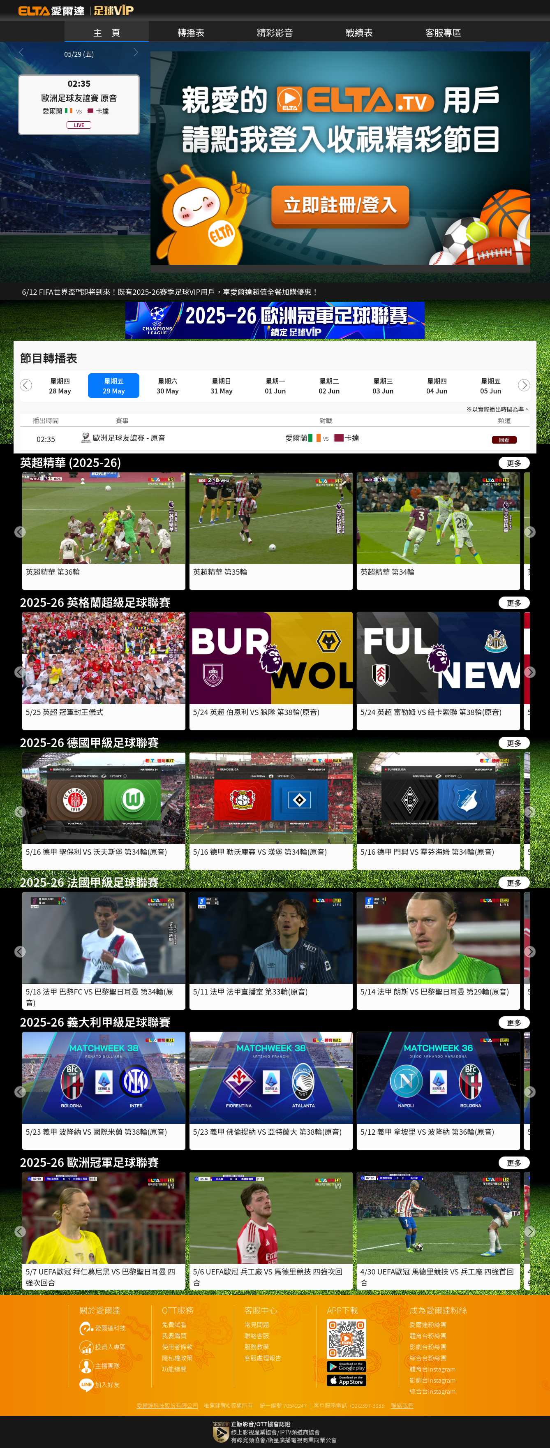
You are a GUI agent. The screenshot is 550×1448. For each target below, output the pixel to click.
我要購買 (174, 1335)
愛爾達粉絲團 (427, 1324)
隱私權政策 (177, 1358)
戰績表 (359, 32)
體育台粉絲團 (427, 1335)
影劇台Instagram (432, 1380)
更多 (514, 463)
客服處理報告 (263, 1358)
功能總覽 (174, 1369)
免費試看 (174, 1324)
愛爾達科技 (110, 1328)
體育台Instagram (432, 1369)
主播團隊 (107, 1365)
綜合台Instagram (432, 1391)
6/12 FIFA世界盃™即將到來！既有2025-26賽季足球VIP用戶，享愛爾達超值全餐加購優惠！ (170, 291)
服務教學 (257, 1347)
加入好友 (107, 1384)
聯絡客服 (257, 1335)
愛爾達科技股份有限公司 (167, 1405)
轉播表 (190, 32)
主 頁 (106, 32)
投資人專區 (110, 1347)
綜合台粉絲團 (427, 1358)
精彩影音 (275, 32)
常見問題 (257, 1324)
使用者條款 (177, 1347)
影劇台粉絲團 (427, 1347)
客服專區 (443, 32)
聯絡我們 (402, 1405)
